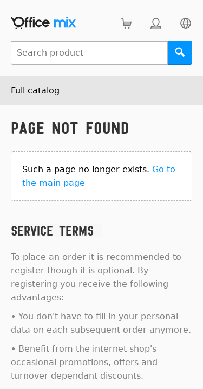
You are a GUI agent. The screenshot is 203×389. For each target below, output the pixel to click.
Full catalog (35, 90)
